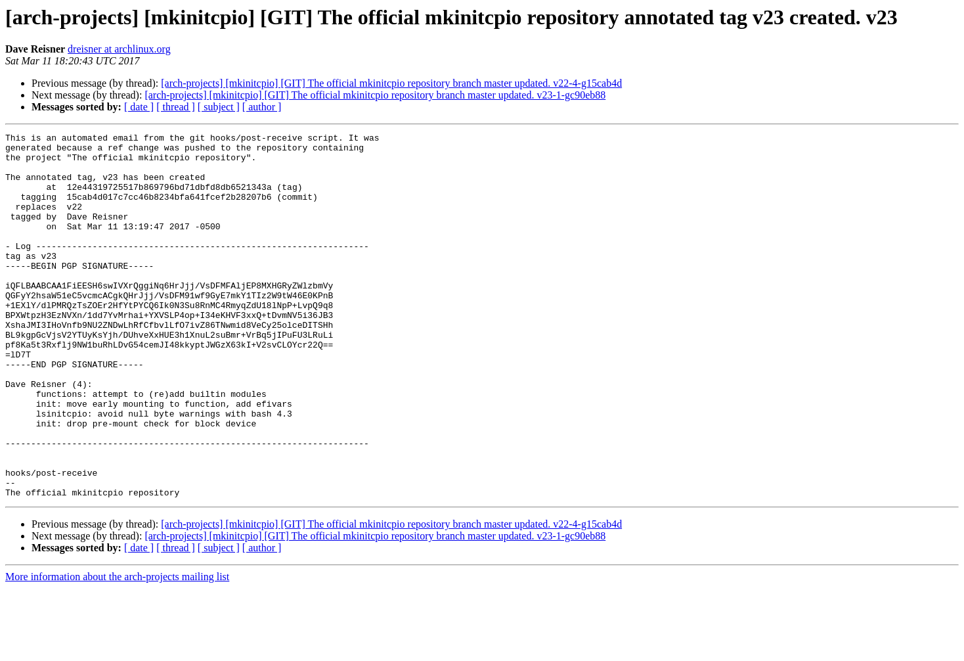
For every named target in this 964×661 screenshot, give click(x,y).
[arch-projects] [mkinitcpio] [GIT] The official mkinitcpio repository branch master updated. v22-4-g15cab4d (391, 83)
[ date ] (139, 106)
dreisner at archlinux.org (119, 49)
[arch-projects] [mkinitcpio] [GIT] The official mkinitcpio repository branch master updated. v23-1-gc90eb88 (374, 95)
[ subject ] (219, 106)
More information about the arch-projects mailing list (117, 649)
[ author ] (262, 106)
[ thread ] (175, 106)
